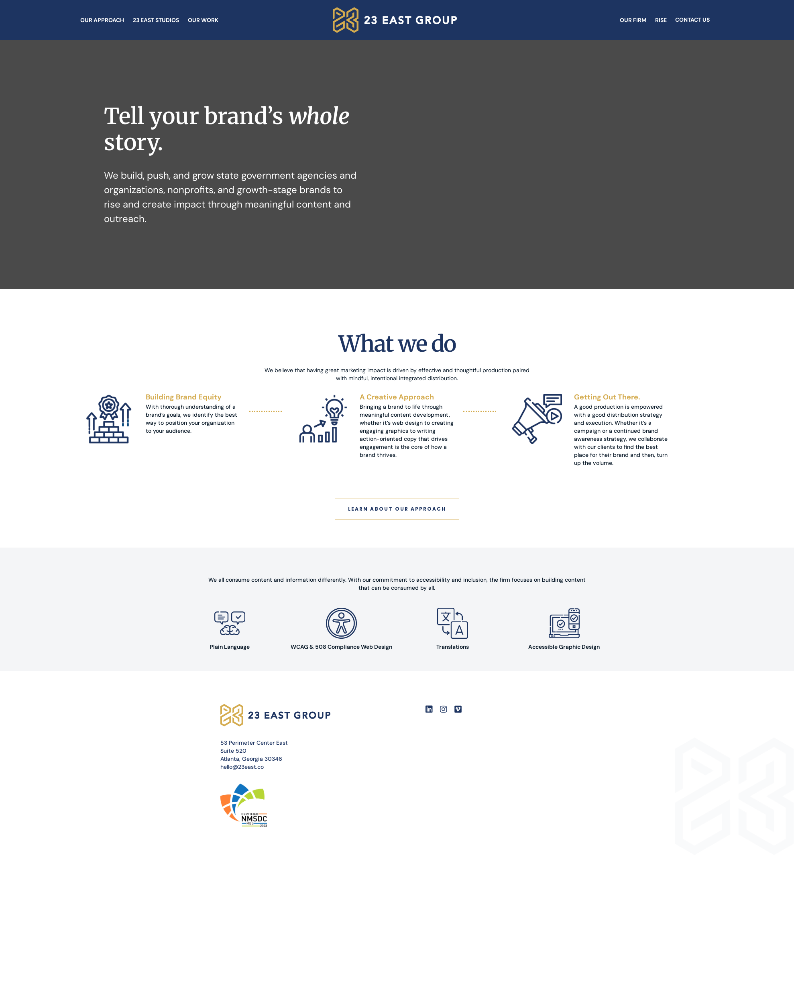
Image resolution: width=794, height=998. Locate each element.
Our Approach (102, 20)
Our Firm (633, 20)
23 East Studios (156, 20)
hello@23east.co (242, 766)
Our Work (203, 20)
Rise (661, 20)
